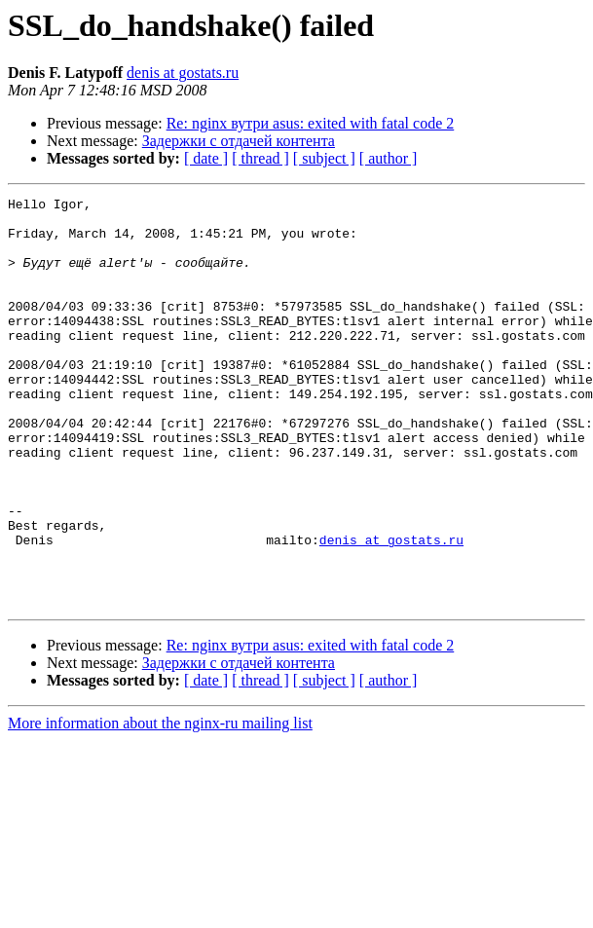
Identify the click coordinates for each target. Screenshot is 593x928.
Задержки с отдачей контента (238, 140)
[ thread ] (260, 158)
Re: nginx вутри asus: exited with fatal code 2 (311, 123)
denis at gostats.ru (183, 72)
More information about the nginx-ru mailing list (160, 805)
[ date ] (206, 158)
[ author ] (388, 158)
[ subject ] (324, 158)
